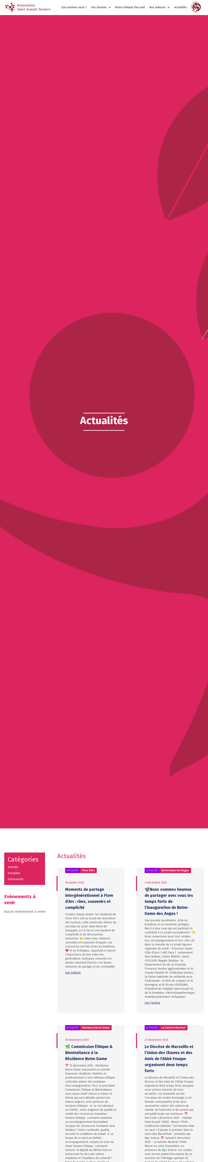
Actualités (180, 7)
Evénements (16, 879)
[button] (101, 7)
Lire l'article (73, 972)
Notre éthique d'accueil (130, 7)
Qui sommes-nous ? (74, 7)
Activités (13, 867)
